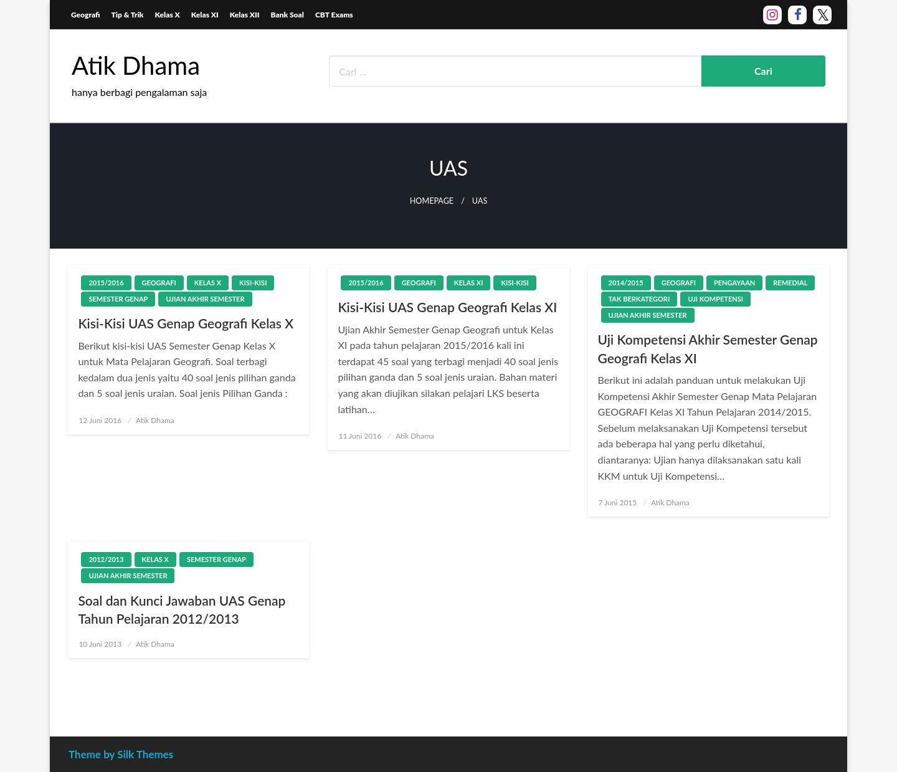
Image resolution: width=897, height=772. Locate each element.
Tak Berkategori (639, 299)
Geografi (85, 14)
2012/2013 (105, 559)
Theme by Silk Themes (121, 754)
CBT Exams (334, 14)
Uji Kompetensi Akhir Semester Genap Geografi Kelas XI (708, 348)
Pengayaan (734, 283)
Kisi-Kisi (253, 283)
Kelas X (167, 14)
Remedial (790, 283)
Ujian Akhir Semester (205, 299)
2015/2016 (105, 283)
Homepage (431, 201)
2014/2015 (626, 283)
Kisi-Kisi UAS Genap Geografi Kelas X (185, 323)
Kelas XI (205, 14)
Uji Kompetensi (715, 299)
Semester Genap (118, 299)
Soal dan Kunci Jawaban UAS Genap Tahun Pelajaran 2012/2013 (181, 609)
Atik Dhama (136, 65)
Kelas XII (245, 14)
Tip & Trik (128, 14)
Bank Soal (287, 14)
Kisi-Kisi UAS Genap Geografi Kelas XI (447, 307)
